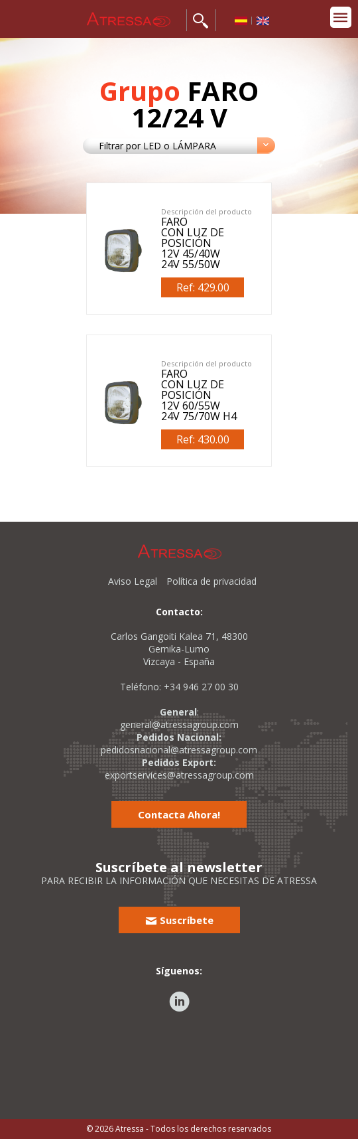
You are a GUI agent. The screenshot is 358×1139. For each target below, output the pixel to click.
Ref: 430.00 (202, 439)
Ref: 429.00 (202, 287)
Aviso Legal (132, 581)
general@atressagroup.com (179, 724)
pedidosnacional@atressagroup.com (179, 749)
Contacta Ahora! (179, 814)
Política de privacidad (211, 581)
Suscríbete (179, 920)
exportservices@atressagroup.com (179, 775)
